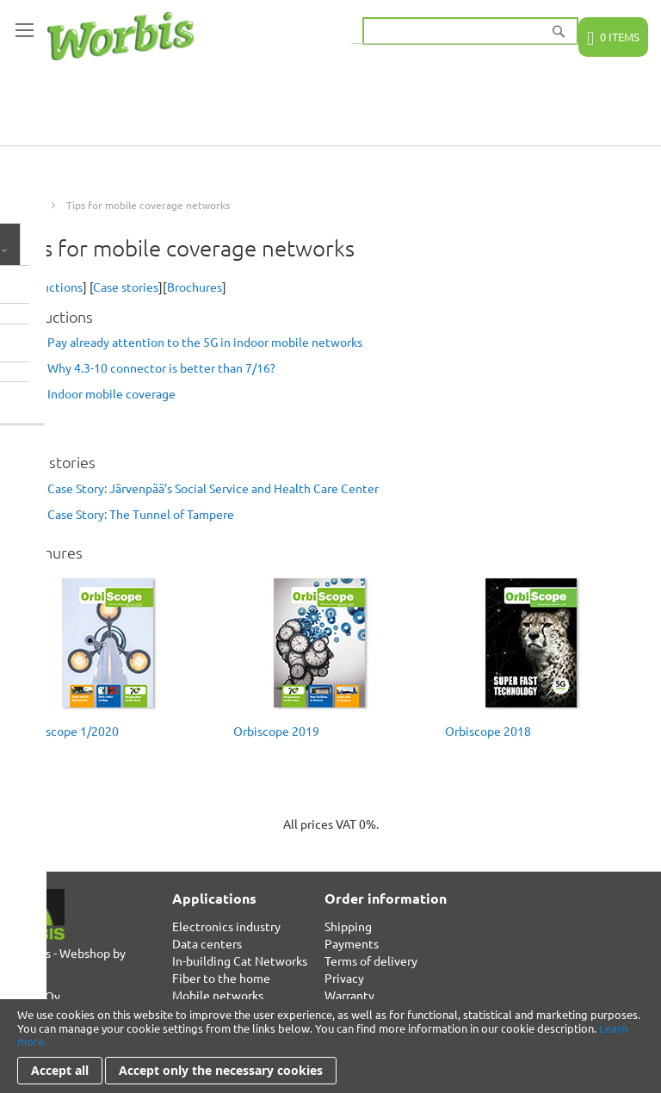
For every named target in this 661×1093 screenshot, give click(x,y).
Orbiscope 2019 (276, 730)
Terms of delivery (370, 960)
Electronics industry (226, 926)
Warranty (349, 995)
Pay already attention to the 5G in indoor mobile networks (204, 341)
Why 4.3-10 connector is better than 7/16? (161, 367)
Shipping (348, 926)
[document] (330, 1046)
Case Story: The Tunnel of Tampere (140, 514)
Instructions (50, 286)
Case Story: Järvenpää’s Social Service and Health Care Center (213, 488)
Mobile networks (217, 995)
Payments (351, 943)
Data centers (207, 943)
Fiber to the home (221, 977)
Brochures (194, 286)
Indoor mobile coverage (111, 393)
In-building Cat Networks (239, 960)
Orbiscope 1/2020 (70, 730)
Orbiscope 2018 (488, 730)
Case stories (125, 286)
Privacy (344, 977)
